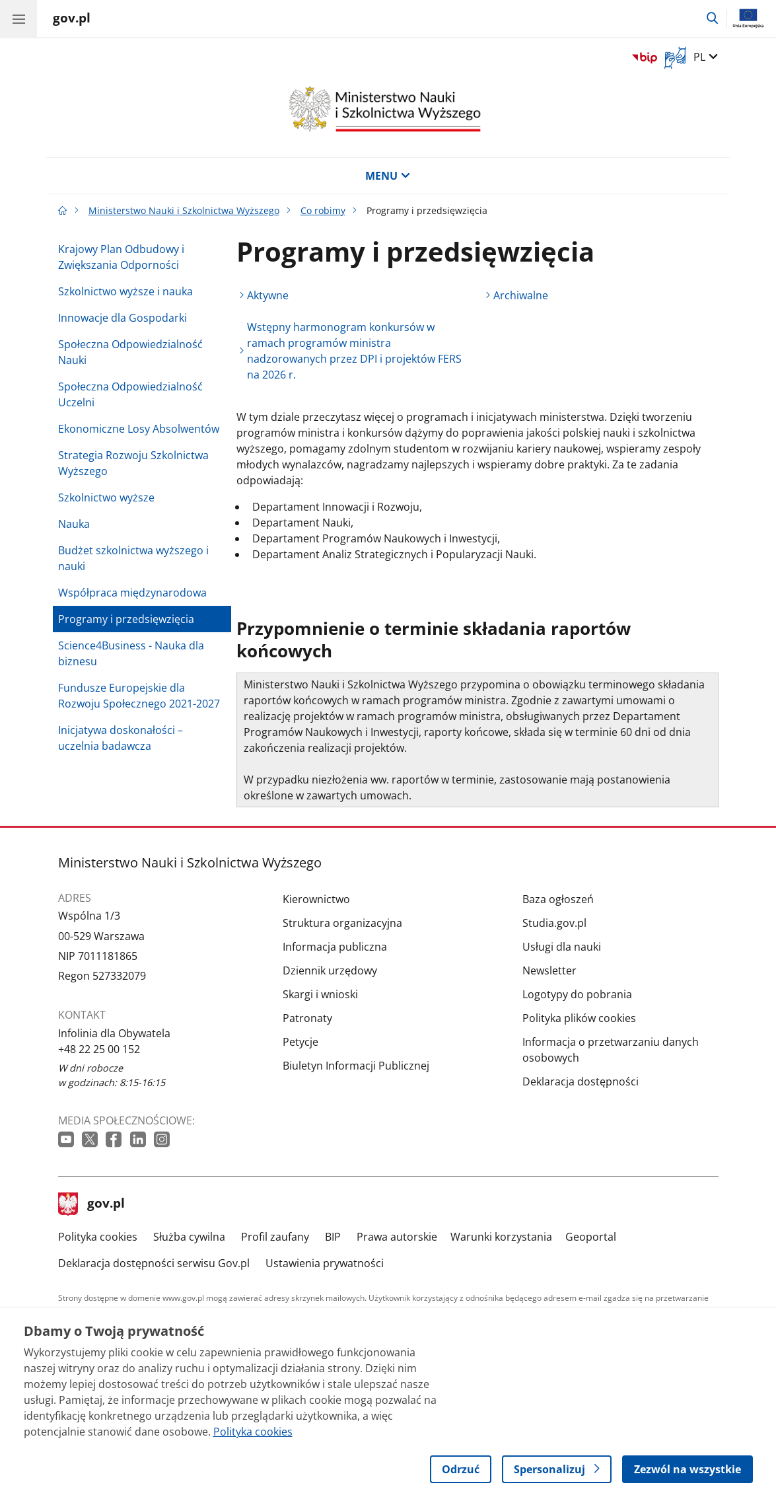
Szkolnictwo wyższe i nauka (125, 291)
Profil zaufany (275, 1236)
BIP (333, 1236)
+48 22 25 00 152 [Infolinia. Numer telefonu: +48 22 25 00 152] (99, 1049)
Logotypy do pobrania (577, 994)
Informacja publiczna (335, 946)
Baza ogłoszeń (558, 899)
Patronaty (307, 1018)
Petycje (300, 1042)
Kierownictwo (316, 899)
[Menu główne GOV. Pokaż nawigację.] (18, 18)
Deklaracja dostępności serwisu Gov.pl (154, 1263)
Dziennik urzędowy (330, 970)
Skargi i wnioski (320, 994)
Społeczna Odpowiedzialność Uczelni (130, 394)
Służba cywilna (189, 1236)
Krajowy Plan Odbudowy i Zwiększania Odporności (121, 257)
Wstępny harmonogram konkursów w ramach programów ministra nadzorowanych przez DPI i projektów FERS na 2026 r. (354, 351)
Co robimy (322, 210)
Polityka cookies (97, 1236)
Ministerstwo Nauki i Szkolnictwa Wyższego (183, 210)
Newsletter (549, 970)
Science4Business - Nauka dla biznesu (131, 653)
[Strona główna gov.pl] (71, 19)
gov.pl (91, 1204)
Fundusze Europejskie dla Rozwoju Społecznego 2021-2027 (139, 695)
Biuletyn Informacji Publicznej (356, 1065)
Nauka (74, 524)
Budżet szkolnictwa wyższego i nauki (133, 558)
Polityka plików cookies (579, 1018)
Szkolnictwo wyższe (106, 497)
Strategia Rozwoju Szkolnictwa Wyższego (133, 463)
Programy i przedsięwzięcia (126, 619)
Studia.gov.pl (554, 923)
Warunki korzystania (501, 1236)
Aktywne (268, 295)
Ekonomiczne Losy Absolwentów (138, 428)
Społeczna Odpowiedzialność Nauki (130, 352)
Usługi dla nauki (561, 946)
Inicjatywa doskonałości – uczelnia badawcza (120, 738)
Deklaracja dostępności (580, 1081)
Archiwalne (520, 295)
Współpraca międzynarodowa (132, 592)
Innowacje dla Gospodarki (122, 318)
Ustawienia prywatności (324, 1263)
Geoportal (590, 1236)
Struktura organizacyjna (342, 923)
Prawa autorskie (397, 1236)
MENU (387, 175)
